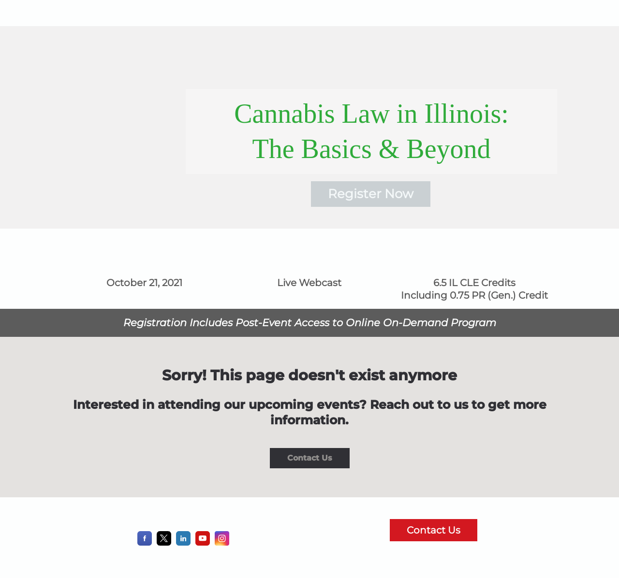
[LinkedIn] (183, 543)
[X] (164, 543)
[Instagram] (222, 543)
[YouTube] (202, 543)
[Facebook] (144, 543)
